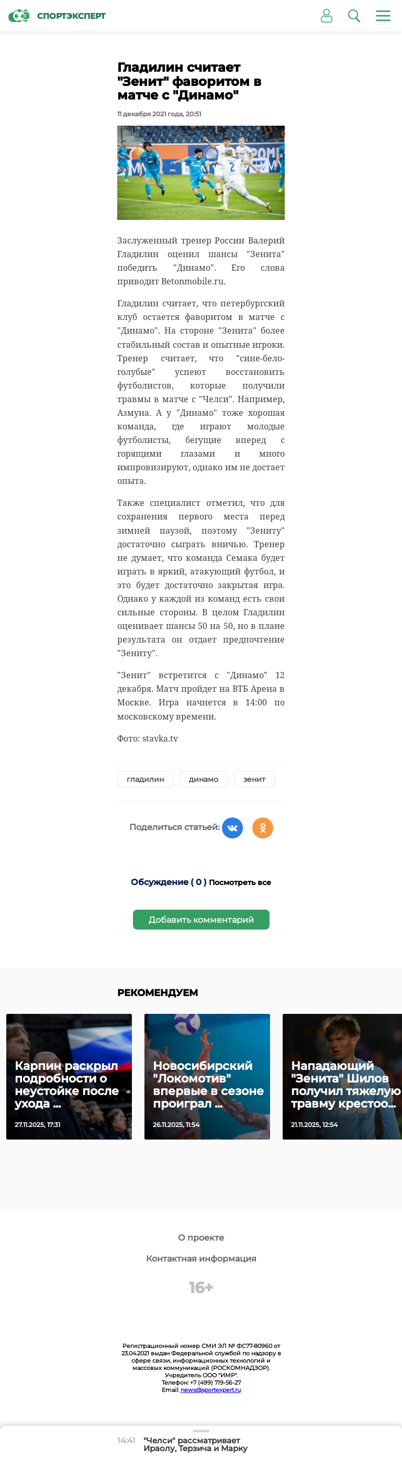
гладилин (145, 779)
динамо (203, 779)
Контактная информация (201, 1259)
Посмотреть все (240, 882)
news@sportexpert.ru (211, 1390)
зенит (254, 779)
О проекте (201, 1238)
